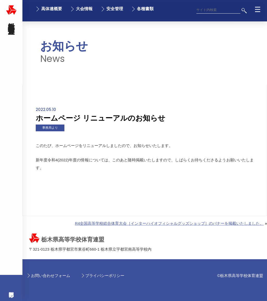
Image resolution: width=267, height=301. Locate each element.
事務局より (50, 127)
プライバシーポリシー (104, 275)
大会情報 (84, 9)
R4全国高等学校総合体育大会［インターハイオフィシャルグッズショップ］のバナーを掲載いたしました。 (169, 223)
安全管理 (114, 9)
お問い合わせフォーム (50, 275)
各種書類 (145, 9)
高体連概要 (51, 9)
